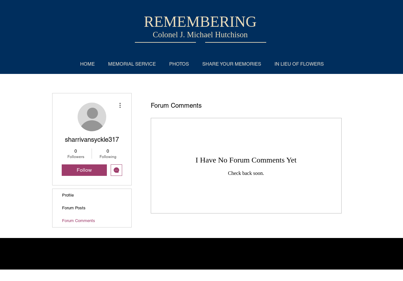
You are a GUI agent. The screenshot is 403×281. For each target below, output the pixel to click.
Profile (68, 195)
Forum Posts (74, 207)
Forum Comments (78, 220)
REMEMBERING (200, 21)
